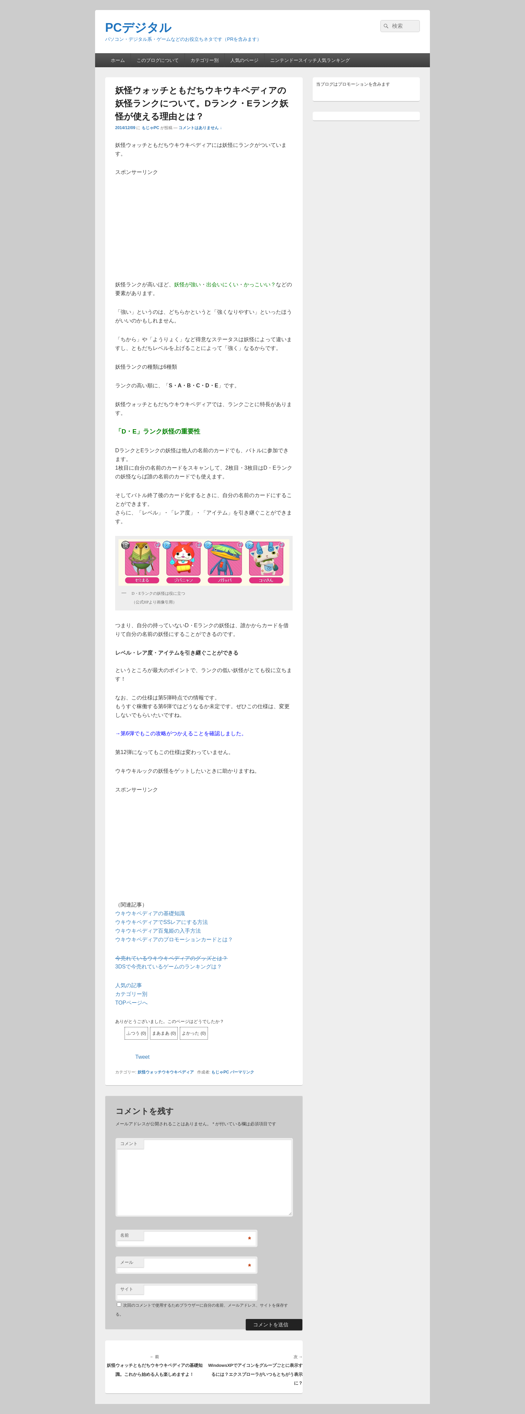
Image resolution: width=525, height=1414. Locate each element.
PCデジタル (138, 27)
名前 (124, 1235)
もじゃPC (150, 127)
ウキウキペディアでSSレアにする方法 (161, 922)
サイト (126, 1289)
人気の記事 (128, 985)
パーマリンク (242, 1072)
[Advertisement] (204, 223)
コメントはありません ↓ (200, 127)
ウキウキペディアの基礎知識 (150, 913)
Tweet (142, 1057)
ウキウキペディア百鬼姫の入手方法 (158, 931)
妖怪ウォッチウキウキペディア (166, 1072)
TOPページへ (131, 1003)
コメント (129, 1143)
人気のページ (244, 60)
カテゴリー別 (205, 60)
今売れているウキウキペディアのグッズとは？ (171, 958)
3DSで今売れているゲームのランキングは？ (168, 966)
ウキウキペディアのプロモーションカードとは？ (174, 939)
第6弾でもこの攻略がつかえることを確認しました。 (184, 733)
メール (126, 1262)
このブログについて (158, 60)
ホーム (118, 60)
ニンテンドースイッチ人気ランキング (310, 60)
